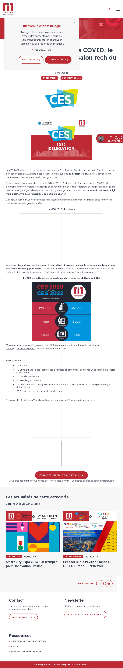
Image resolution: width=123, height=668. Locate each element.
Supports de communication (28, 641)
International (71, 78)
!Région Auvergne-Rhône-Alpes (34, 173)
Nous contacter (23, 617)
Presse (15, 646)
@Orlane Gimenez (26, 348)
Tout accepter (58, 59)
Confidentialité (81, 665)
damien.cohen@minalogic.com (98, 480)
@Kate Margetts (79, 345)
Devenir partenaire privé (27, 651)
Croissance (49, 78)
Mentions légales (62, 665)
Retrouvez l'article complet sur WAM (61, 475)
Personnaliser (41, 50)
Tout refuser (31, 59)
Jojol (47, 400)
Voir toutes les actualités (23, 504)
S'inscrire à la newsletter (85, 614)
